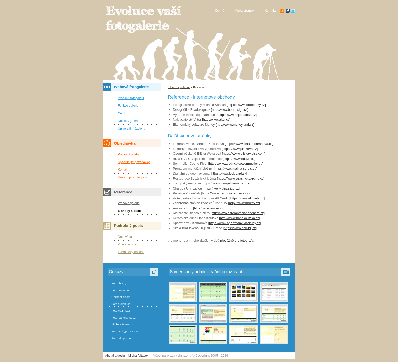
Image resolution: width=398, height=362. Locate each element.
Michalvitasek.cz (122, 324)
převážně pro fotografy (236, 240)
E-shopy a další (129, 211)
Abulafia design (115, 355)
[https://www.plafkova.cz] (240, 149)
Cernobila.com (120, 296)
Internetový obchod (179, 87)
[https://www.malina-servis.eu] (235, 168)
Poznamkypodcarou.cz (126, 331)
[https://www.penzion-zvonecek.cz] (226, 193)
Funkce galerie (128, 105)
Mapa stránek (244, 10)
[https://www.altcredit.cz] (247, 198)
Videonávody (127, 244)
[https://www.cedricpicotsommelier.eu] (235, 163)
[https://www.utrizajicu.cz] (221, 188)
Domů (219, 10)
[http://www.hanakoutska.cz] (239, 218)
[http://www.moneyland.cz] (235, 125)
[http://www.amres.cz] (209, 208)
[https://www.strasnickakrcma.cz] (240, 178)
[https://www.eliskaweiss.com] (243, 153)
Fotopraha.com (121, 290)
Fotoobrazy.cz (120, 283)
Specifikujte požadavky (134, 162)
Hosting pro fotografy (132, 177)
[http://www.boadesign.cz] (229, 110)
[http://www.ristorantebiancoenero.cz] (238, 213)
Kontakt (123, 169)
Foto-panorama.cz (123, 317)
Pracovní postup (129, 154)
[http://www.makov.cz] (244, 203)
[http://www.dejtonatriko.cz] (237, 115)
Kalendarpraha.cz (123, 338)
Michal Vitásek (138, 355)
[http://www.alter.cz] (216, 119)
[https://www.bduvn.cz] (239, 159)
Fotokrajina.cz (120, 310)
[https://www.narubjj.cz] (240, 228)
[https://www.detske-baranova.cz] (249, 144)
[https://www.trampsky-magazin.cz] (227, 183)
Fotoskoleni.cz (120, 303)
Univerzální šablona (131, 128)
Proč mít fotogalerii (131, 98)
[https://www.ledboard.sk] (228, 173)
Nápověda (125, 237)
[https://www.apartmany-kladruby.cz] (234, 223)
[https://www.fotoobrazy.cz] (246, 105)
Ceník (122, 113)
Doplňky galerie (128, 121)
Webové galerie (129, 203)
